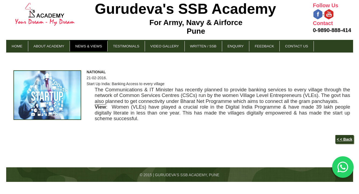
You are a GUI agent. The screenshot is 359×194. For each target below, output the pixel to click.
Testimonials (126, 46)
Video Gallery (164, 46)
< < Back (344, 139)
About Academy (49, 46)
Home (17, 46)
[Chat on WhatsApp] (343, 167)
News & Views (88, 46)
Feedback (264, 46)
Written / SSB (203, 46)
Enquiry (236, 46)
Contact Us (296, 46)
